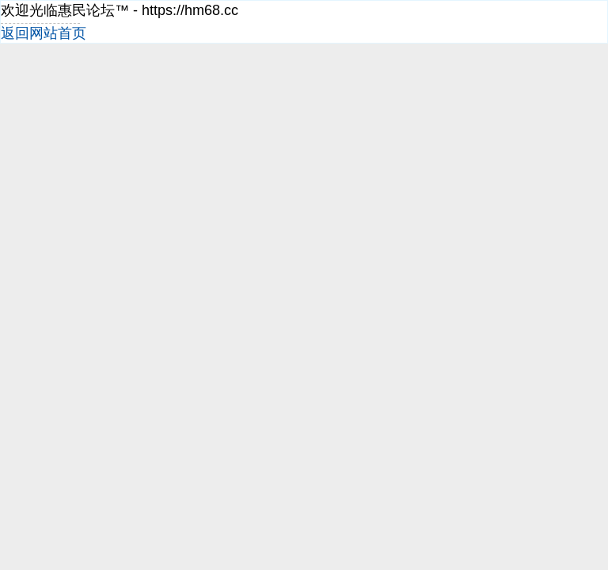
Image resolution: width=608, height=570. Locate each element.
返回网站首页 (43, 33)
